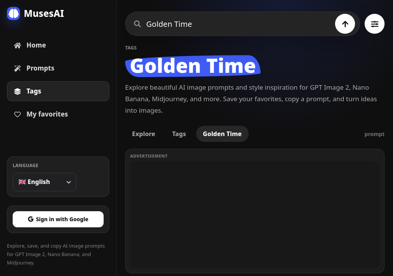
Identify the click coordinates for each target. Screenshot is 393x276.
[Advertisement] (255, 214)
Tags (179, 134)
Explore (143, 134)
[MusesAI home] (58, 13)
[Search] (345, 24)
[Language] (44, 182)
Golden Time (222, 134)
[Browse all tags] (375, 24)
